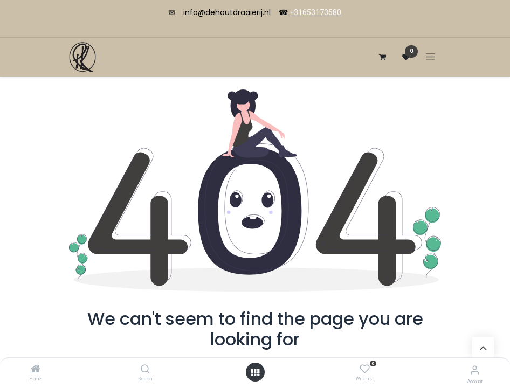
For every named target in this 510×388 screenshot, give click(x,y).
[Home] (35, 369)
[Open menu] (255, 372)
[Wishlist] (364, 369)
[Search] (145, 369)
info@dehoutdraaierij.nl (227, 12)
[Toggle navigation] (430, 56)
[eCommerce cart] (382, 57)
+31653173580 (315, 12)
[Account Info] (475, 370)
